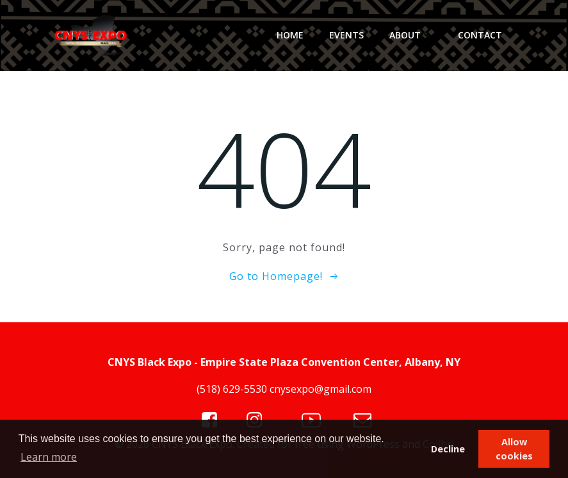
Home (290, 35)
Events (346, 35)
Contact (480, 35)
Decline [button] (448, 449)
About (410, 35)
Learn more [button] (48, 457)
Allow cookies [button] (514, 449)
